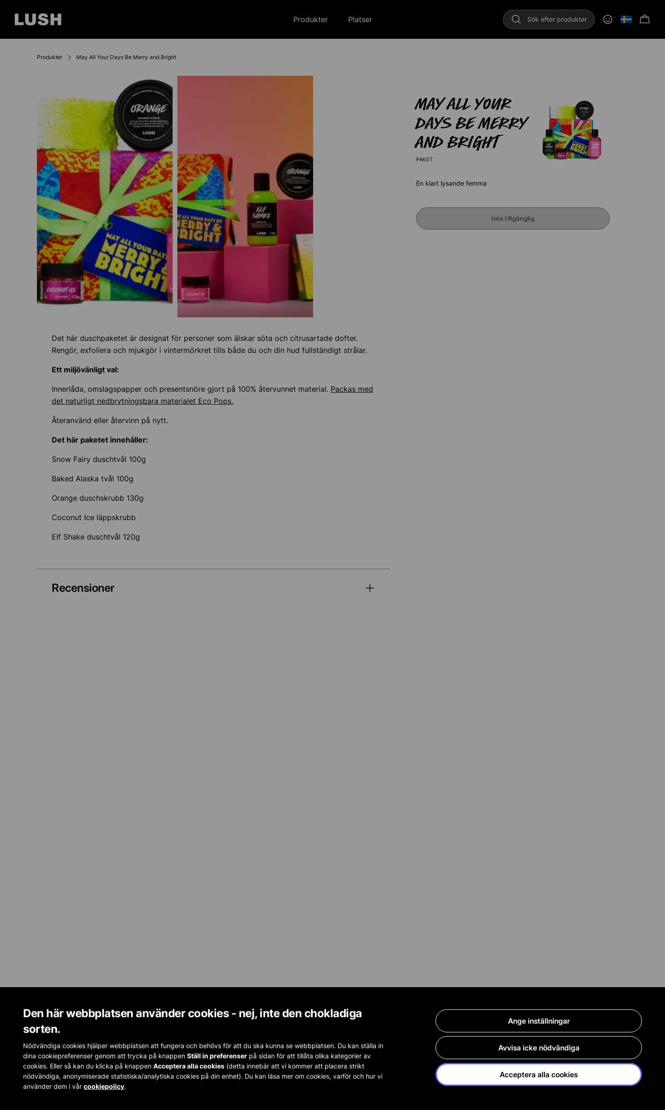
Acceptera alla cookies (539, 1075)
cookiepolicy (104, 1087)
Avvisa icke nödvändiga (539, 1048)
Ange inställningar (539, 1021)
